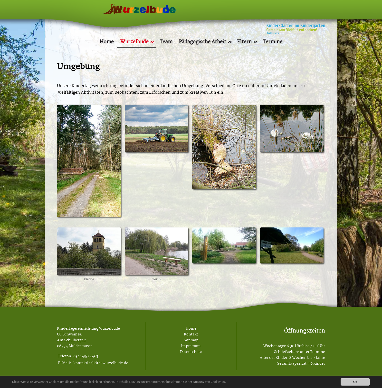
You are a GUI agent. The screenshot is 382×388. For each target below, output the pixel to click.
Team (166, 42)
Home (107, 42)
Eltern (244, 42)
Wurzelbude (134, 42)
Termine (272, 42)
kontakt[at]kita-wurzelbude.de (100, 363)
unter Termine (312, 352)
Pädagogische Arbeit (202, 42)
